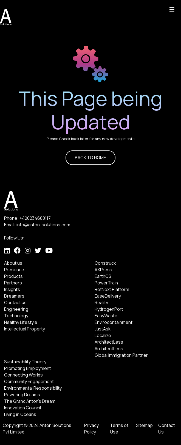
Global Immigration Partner (121, 355)
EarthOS (103, 276)
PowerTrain (106, 283)
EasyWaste (106, 316)
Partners (13, 283)
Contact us (15, 302)
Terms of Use (119, 428)
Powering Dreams (22, 395)
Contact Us (166, 428)
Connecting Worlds (23, 375)
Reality (101, 302)
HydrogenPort (109, 309)
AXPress (103, 270)
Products (13, 276)
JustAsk (103, 329)
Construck (105, 263)
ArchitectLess (109, 342)
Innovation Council (22, 408)
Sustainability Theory (25, 362)
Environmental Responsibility (33, 388)
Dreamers (14, 296)
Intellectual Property (24, 329)
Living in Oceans (20, 414)
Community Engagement (29, 381)
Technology (16, 316)
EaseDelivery (108, 296)
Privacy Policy (91, 428)
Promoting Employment (27, 368)
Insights (12, 289)
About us (13, 263)
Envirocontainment (113, 322)
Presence (14, 270)
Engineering (16, 309)
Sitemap (144, 425)
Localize (103, 335)
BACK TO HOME (90, 158)
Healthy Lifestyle (20, 322)
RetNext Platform (112, 289)
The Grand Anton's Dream (29, 401)
